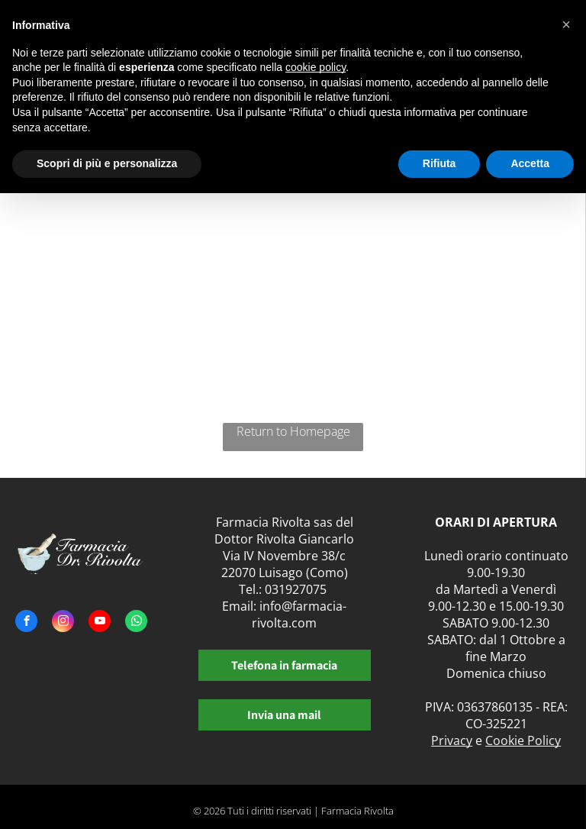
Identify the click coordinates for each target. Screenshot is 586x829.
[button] (566, 24)
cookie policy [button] (315, 67)
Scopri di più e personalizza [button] (107, 163)
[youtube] (100, 623)
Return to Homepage (293, 431)
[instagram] (63, 623)
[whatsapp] (136, 623)
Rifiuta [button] (439, 163)
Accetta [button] (529, 163)
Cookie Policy (523, 740)
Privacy (451, 740)
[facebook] (26, 623)
